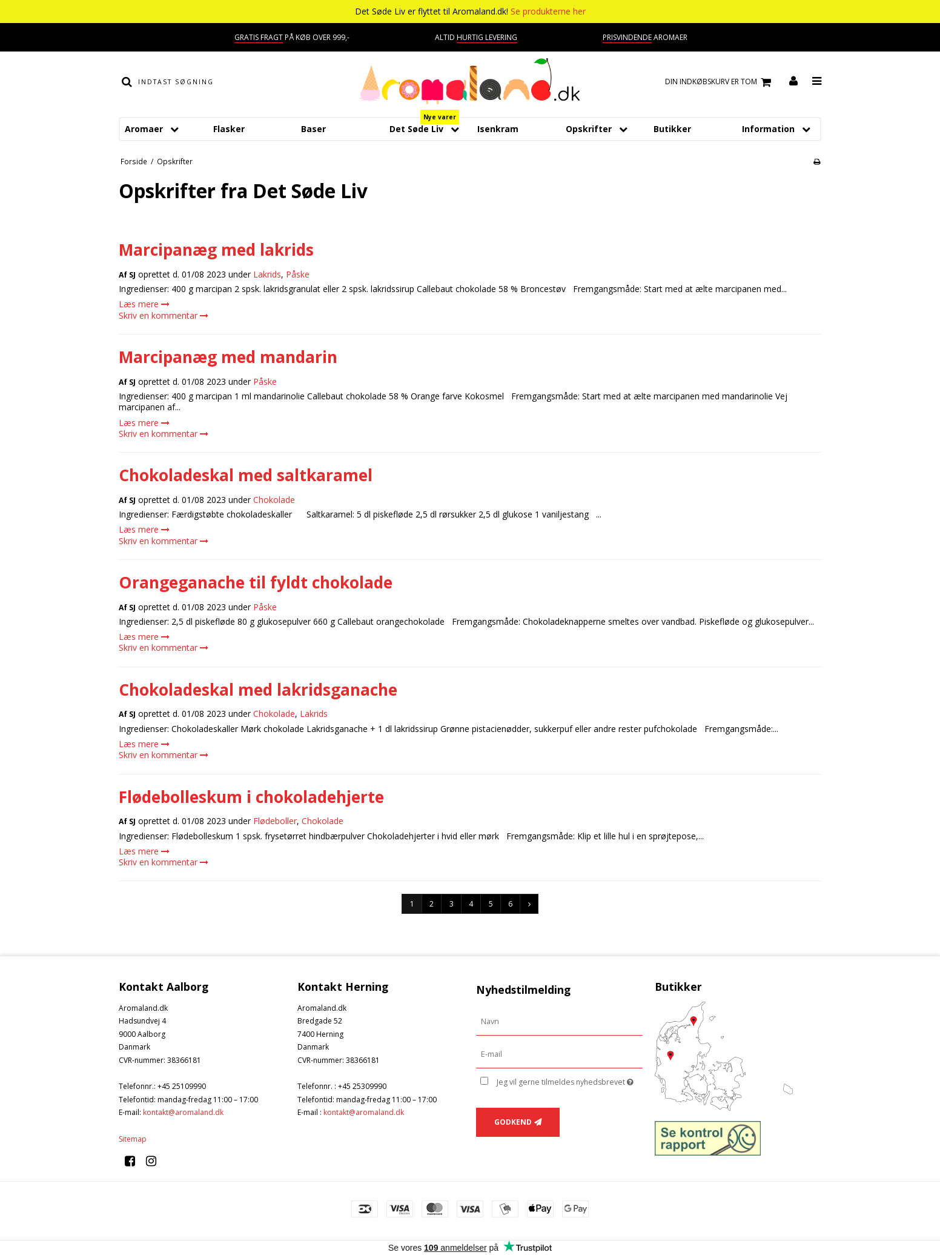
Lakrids (267, 274)
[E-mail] (559, 1054)
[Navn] (559, 1021)
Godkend (513, 1122)
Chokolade (274, 499)
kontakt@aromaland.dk (183, 1112)
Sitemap (133, 1139)
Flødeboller (275, 821)
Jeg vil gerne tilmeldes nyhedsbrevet (570, 1080)
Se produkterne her (548, 11)
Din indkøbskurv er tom (720, 82)
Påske (297, 274)
